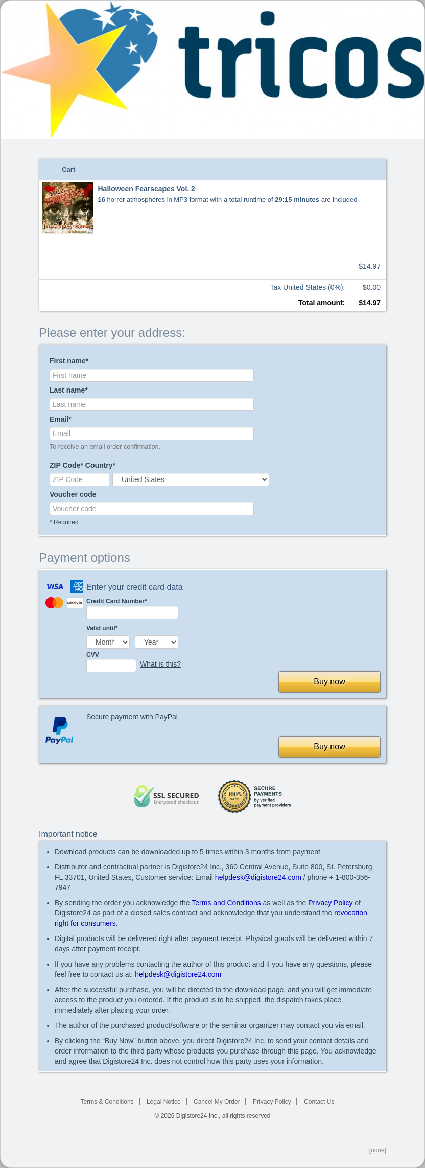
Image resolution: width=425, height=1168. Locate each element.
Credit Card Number (132, 608)
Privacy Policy (330, 903)
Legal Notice (164, 1101)
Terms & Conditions (107, 1101)
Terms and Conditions (226, 903)
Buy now (329, 681)
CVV (111, 661)
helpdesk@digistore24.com (258, 877)
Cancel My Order (217, 1101)
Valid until (101, 628)
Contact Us (319, 1101)
